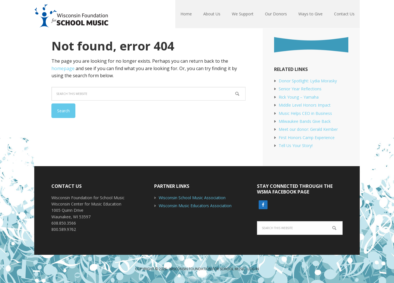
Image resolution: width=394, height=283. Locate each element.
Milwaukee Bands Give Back (305, 121)
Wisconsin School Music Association (192, 197)
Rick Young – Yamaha (299, 97)
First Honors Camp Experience (307, 137)
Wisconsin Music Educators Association (195, 205)
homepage (63, 68)
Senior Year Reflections (300, 88)
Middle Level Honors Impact (305, 105)
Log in (253, 268)
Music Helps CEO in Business (305, 113)
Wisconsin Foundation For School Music (71, 14)
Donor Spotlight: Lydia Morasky (308, 81)
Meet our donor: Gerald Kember (308, 129)
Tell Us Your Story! (296, 145)
